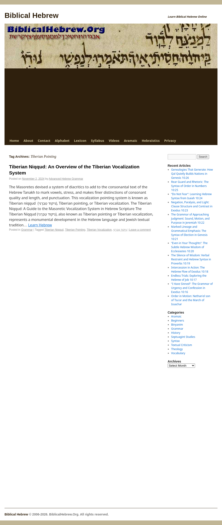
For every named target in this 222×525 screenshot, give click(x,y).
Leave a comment (140, 229)
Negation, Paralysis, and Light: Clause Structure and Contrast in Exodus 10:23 (191, 206)
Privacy (170, 140)
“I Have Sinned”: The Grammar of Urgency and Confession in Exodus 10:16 (192, 288)
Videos (114, 140)
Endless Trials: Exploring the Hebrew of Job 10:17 (189, 278)
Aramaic (130, 140)
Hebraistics (151, 140)
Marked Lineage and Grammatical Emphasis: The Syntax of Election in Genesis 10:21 (189, 233)
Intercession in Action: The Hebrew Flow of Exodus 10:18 (189, 269)
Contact (44, 140)
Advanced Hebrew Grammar (66, 178)
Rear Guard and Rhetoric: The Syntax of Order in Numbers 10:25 (190, 186)
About (28, 140)
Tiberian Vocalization (99, 229)
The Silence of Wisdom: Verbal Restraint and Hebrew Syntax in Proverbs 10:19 (191, 259)
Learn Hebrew (40, 225)
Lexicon (80, 140)
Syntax (175, 341)
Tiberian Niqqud (53, 229)
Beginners (177, 320)
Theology (177, 349)
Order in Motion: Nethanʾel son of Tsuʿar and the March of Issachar (190, 300)
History (175, 333)
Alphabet (62, 140)
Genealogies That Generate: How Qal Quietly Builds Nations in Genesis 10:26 (192, 174)
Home (14, 140)
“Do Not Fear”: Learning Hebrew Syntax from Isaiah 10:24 (191, 196)
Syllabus (97, 140)
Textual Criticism (181, 345)
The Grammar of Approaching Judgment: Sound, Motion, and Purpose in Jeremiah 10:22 (190, 219)
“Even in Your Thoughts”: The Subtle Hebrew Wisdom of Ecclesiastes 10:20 (189, 247)
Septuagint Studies (183, 337)
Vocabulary (178, 353)
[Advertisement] (111, 102)
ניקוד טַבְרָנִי (120, 229)
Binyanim (177, 325)
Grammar (27, 229)
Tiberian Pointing (75, 229)
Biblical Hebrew (31, 15)
